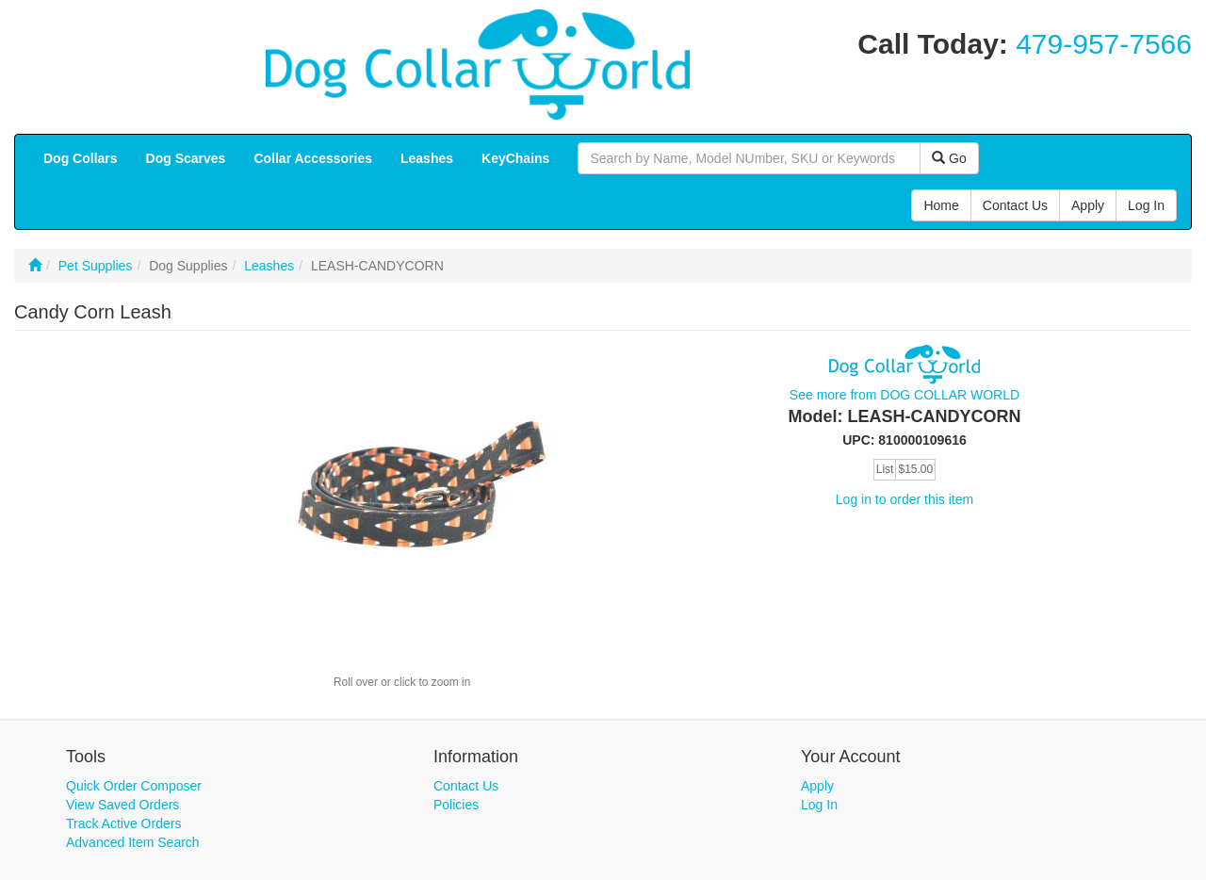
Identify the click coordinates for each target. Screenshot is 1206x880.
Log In (819, 804)
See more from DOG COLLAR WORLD (904, 394)
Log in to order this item (904, 499)
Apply (817, 785)
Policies (456, 804)
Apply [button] (1087, 205)
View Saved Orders (122, 804)
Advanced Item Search (133, 842)
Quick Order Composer (134, 785)
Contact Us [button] (1015, 205)
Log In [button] (1146, 205)
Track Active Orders (123, 823)
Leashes (269, 265)
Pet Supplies (95, 265)
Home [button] (940, 205)
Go (949, 158)
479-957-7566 (1104, 43)
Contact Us (465, 785)
